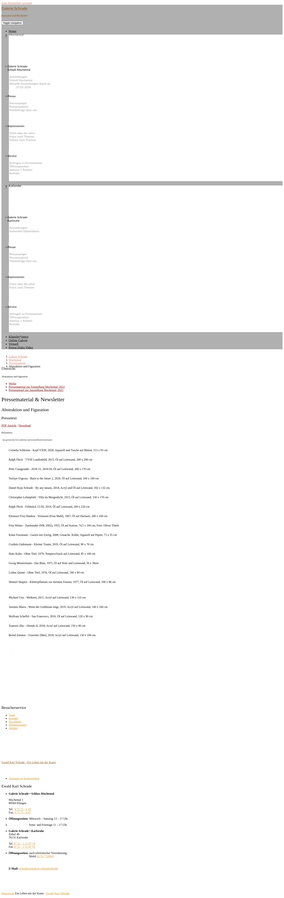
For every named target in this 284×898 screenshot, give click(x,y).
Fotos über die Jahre (25, 133)
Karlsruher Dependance (27, 231)
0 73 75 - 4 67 (22, 812)
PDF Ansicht (8, 425)
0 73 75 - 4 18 (22, 809)
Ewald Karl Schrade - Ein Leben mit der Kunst (28, 762)
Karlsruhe (15, 185)
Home (12, 31)
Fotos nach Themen (25, 136)
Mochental (16, 35)
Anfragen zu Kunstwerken (29, 163)
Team (12, 715)
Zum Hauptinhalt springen (16, 3)
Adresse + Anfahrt (24, 169)
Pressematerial (22, 106)
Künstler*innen (18, 336)
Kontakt (17, 173)
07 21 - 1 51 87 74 (24, 843)
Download (25, 425)
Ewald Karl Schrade (58, 893)
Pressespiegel (21, 103)
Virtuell (13, 344)
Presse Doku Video (21, 347)
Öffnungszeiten (22, 166)
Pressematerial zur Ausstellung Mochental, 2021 (37, 386)
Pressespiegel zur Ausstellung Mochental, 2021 (36, 390)
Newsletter (15, 721)
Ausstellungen (21, 76)
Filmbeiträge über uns (26, 110)
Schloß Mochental (24, 80)
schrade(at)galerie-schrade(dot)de (38, 868)
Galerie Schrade (18, 356)
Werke (12, 383)
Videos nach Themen (26, 140)
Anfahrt (13, 728)
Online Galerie (18, 340)
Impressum (7, 893)
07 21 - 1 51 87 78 (24, 846)
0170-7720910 (45, 856)
